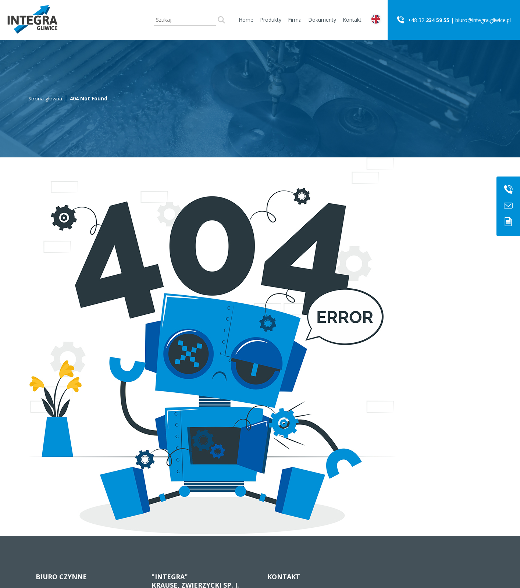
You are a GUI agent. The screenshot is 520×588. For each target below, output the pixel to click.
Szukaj (221, 20)
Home (246, 19)
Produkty (270, 19)
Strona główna (45, 98)
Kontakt (352, 19)
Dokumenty (322, 19)
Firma (295, 19)
